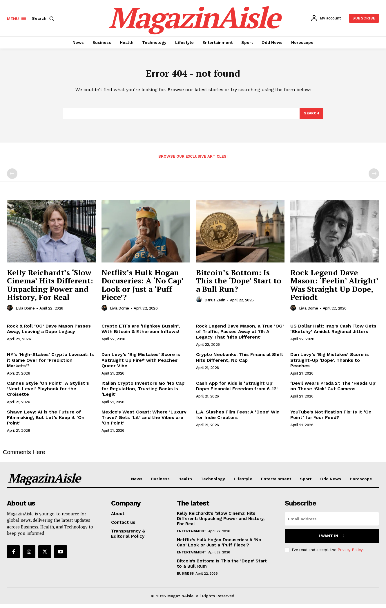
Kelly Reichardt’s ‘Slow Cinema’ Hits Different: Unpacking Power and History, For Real (50, 288)
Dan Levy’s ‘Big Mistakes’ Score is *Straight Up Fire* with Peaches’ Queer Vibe (141, 364)
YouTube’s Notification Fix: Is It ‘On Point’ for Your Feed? (330, 418)
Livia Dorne (25, 312)
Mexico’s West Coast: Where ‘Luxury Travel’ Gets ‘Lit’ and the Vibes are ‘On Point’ (144, 421)
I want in (332, 539)
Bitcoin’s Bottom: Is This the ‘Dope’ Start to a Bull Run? (238, 284)
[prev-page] (12, 177)
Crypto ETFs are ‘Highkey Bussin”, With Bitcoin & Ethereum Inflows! (141, 332)
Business (185, 577)
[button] (44, 18)
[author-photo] (11, 312)
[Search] (311, 117)
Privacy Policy (350, 553)
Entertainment (191, 535)
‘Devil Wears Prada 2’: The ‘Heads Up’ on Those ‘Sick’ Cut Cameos (333, 389)
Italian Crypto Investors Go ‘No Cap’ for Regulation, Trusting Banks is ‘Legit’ (144, 392)
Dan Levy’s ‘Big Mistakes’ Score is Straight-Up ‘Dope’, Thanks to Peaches (329, 364)
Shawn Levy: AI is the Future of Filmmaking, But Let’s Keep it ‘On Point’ (45, 421)
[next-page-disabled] (374, 177)
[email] (332, 523)
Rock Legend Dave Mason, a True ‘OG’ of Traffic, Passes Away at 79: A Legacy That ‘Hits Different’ (240, 335)
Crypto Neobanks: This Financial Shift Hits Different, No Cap (239, 361)
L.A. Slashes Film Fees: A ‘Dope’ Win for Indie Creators (238, 418)
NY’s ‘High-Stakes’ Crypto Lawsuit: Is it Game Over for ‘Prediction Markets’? (50, 364)
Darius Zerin (214, 304)
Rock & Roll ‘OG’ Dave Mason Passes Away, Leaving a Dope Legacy (49, 332)
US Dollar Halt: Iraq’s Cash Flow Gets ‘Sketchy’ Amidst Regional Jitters (333, 332)
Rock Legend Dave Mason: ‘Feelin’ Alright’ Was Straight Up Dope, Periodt (334, 288)
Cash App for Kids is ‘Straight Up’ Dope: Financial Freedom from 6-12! (237, 389)
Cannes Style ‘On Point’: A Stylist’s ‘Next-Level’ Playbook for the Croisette (48, 392)
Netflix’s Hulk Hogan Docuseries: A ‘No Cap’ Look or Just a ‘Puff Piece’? (143, 288)
